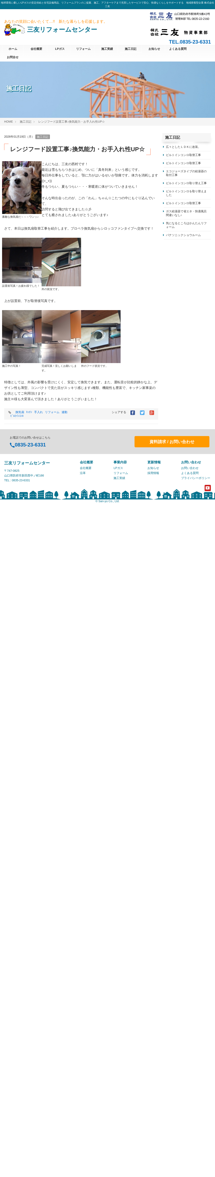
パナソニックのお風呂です (184, 911)
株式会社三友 (174, 1081)
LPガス (60, 48)
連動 (64, 412)
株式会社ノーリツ (177, 1016)
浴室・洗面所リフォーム (182, 982)
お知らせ (154, 48)
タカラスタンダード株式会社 (185, 1048)
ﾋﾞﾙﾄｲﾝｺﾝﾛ (16, 415)
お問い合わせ (190, 1130)
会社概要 (36, 48)
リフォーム (83, 48)
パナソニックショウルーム (183, 235)
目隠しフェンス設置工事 (182, 324)
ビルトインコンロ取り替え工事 (186, 183)
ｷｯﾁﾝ (29, 412)
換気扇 (19, 412)
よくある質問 (178, 48)
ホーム (13, 48)
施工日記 (130, 48)
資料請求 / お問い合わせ (172, 1104)
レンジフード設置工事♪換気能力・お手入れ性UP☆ (71, 121)
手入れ (38, 412)
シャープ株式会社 (177, 1024)
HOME (8, 121)
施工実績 (107, 48)
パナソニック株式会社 (180, 1073)
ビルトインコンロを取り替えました (186, 193)
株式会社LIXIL (175, 1040)
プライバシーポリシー (195, 1140)
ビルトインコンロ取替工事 (183, 155)
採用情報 (153, 1135)
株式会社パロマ (176, 1008)
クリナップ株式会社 (179, 1064)
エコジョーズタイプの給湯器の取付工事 (186, 173)
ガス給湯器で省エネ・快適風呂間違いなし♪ (186, 213)
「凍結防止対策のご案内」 (184, 550)
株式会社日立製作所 (179, 1032)
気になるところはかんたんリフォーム (186, 225)
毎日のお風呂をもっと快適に (185, 615)
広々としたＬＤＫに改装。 (183, 146)
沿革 (83, 1135)
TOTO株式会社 (175, 1056)
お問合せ (13, 57)
